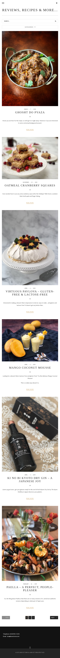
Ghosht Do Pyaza (30, 112)
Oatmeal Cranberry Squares (30, 185)
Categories (29, 27)
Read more (30, 129)
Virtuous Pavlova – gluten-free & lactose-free (30, 293)
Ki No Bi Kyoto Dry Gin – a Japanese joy (30, 479)
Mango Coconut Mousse (30, 367)
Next (53, 617)
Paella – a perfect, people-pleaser (29, 589)
